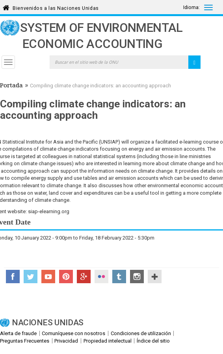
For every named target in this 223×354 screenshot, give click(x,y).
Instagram (137, 276)
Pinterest (66, 276)
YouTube (48, 276)
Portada (11, 86)
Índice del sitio (153, 340)
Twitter (30, 276)
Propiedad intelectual (108, 340)
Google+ (84, 276)
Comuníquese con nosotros (73, 333)
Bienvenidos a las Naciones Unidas (55, 7)
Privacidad (66, 340)
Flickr (101, 276)
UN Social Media (155, 276)
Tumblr (119, 276)
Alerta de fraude (18, 333)
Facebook (13, 276)
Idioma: (191, 7)
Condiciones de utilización (141, 333)
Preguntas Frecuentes (24, 340)
